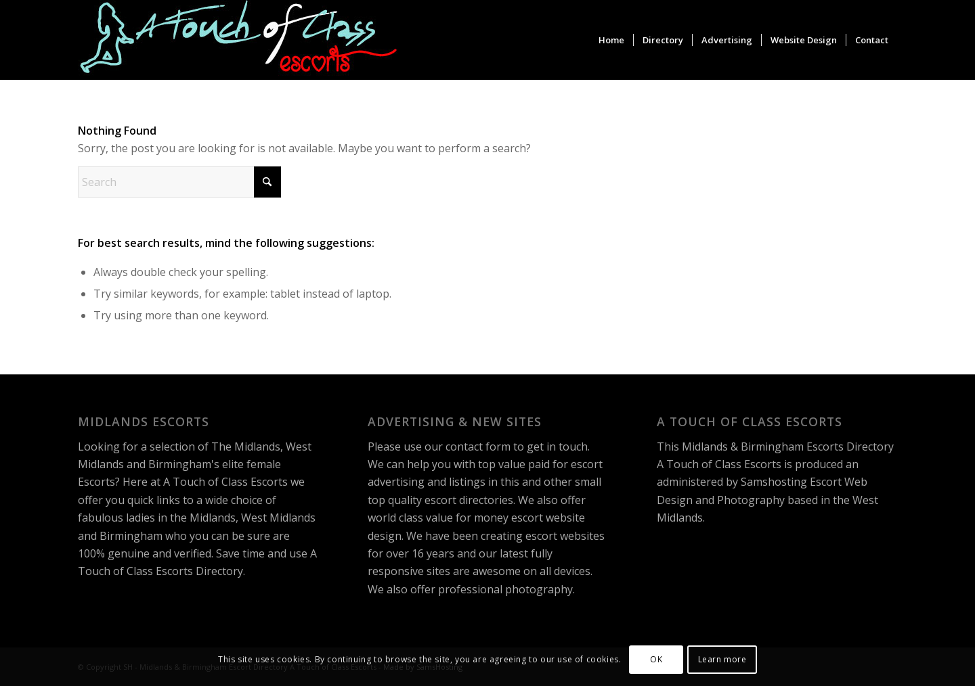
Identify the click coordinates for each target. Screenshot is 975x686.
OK (656, 659)
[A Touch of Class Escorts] (238, 40)
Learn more (722, 659)
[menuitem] (611, 40)
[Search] (179, 182)
